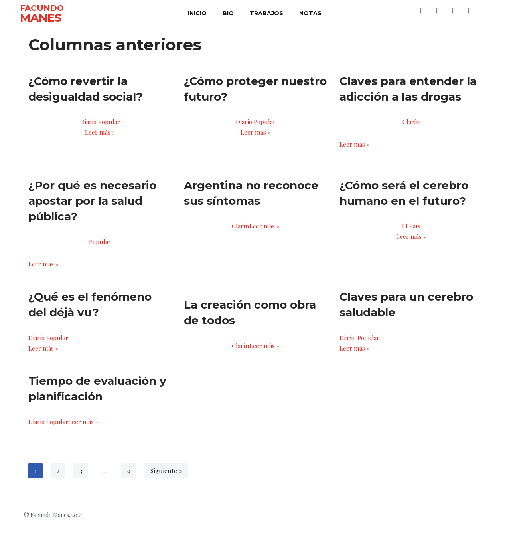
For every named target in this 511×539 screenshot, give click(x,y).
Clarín (411, 123)
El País (411, 232)
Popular (100, 247)
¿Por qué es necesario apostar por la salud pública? (92, 205)
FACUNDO (42, 8)
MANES (41, 17)
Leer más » (100, 135)
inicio (197, 13)
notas (310, 13)
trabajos (266, 13)
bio (228, 13)
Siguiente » (167, 487)
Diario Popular (100, 123)
